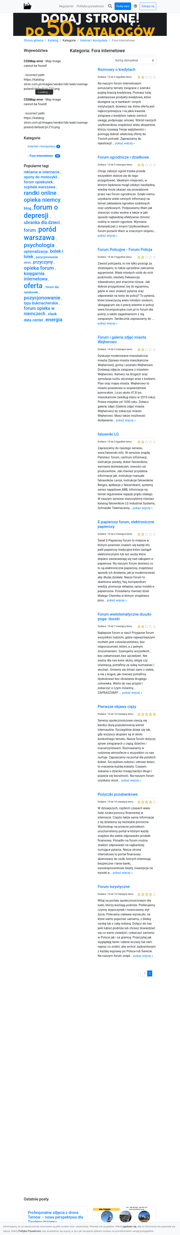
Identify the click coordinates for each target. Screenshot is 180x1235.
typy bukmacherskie (41, 303)
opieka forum (39, 268)
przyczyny (43, 262)
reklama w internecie (42, 172)
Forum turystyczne (114, 886)
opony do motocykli (41, 177)
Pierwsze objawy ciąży (117, 706)
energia (53, 319)
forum (30, 230)
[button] (110, 6)
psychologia (40, 245)
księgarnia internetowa (36, 276)
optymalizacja (36, 251)
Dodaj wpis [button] (123, 6)
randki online (41, 193)
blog (28, 208)
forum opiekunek (39, 182)
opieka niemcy (43, 200)
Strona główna (34, 40)
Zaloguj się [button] (147, 6)
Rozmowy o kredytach (116, 69)
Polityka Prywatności (29, 1231)
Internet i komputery (94, 40)
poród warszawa (40, 233)
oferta (34, 286)
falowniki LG (108, 434)
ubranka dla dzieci (42, 222)
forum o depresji (41, 211)
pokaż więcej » (125, 143)
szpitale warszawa (40, 187)
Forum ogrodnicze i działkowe (123, 157)
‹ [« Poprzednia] (140, 973)
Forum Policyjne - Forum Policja (125, 249)
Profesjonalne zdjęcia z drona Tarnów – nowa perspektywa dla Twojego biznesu (55, 1217)
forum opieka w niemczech (39, 311)
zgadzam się (129, 1226)
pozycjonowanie (43, 298)
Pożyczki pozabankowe (118, 794)
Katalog (53, 40)
